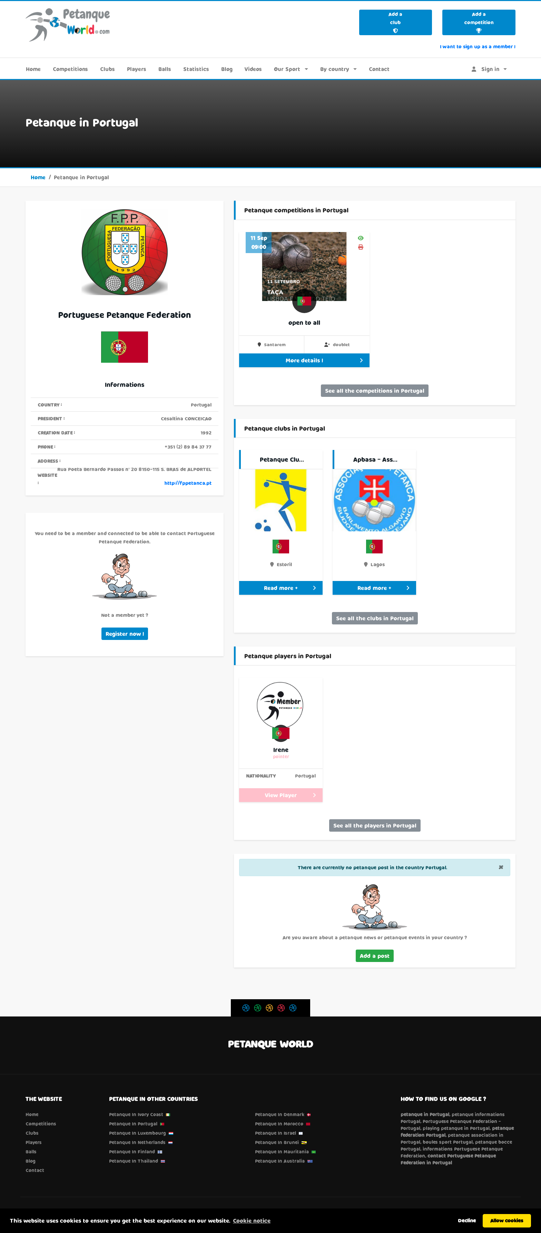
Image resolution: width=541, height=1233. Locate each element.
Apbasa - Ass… (375, 459)
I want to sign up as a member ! (477, 46)
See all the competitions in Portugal (374, 390)
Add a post (375, 955)
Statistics (196, 69)
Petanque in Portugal (133, 1123)
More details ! (324, 360)
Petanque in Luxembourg (137, 1133)
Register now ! (125, 633)
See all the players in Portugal (374, 825)
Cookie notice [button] (251, 1220)
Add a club (395, 22)
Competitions (70, 69)
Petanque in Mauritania (282, 1151)
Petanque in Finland (132, 1151)
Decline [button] (467, 1220)
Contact (379, 69)
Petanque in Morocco (279, 1123)
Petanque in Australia (280, 1161)
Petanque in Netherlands (137, 1142)
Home (33, 69)
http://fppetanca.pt (188, 483)
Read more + (290, 587)
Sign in (485, 69)
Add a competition (479, 22)
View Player (290, 795)
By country (334, 69)
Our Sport (287, 69)
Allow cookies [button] (506, 1220)
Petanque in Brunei (277, 1142)
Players (136, 69)
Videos (253, 69)
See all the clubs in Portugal (375, 618)
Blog (227, 69)
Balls (164, 69)
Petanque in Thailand (133, 1161)
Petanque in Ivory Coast (136, 1114)
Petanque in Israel (275, 1133)
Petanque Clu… (282, 459)
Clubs (107, 69)
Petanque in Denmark (279, 1114)
